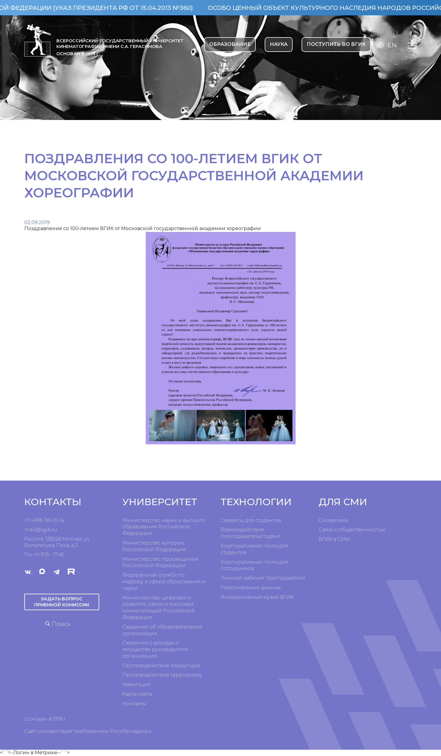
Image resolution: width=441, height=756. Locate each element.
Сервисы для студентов (251, 520)
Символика (333, 520)
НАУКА (279, 44)
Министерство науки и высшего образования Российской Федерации (164, 527)
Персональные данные (251, 587)
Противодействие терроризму (162, 675)
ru (54, 529)
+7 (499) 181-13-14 (44, 520)
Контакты (134, 703)
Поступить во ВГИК (336, 44)
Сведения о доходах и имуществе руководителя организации (155, 649)
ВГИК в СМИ (334, 539)
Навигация (136, 684)
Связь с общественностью (352, 529)
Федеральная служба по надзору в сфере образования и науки (164, 581)
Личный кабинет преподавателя (263, 578)
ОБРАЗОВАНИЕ (230, 44)
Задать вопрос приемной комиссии (62, 601)
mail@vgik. (38, 529)
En (392, 45)
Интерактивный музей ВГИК (257, 597)
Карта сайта (137, 694)
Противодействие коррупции (161, 665)
